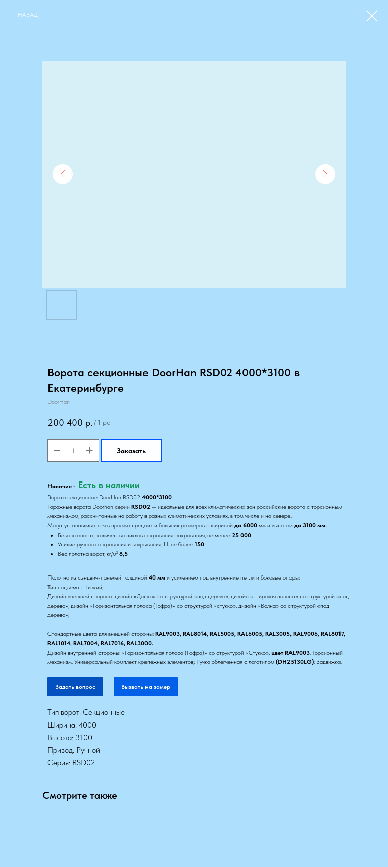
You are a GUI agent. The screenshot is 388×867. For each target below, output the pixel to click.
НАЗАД (28, 14)
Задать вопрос (75, 686)
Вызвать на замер (145, 686)
